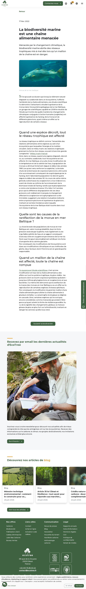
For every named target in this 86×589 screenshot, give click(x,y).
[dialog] (43, 582)
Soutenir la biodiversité (43, 324)
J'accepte (79, 586)
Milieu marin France (39, 154)
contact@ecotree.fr (27, 570)
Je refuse (68, 586)
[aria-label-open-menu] (82, 3)
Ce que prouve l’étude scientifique (33, 270)
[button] (53, 3)
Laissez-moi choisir (8, 586)
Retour (22, 11)
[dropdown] (66, 3)
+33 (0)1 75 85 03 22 (27, 568)
